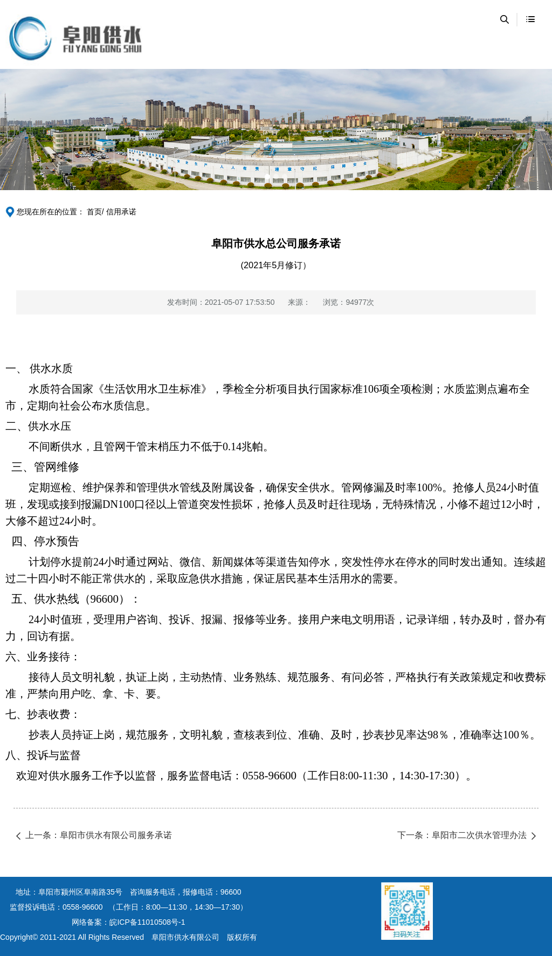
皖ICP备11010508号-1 (147, 922)
